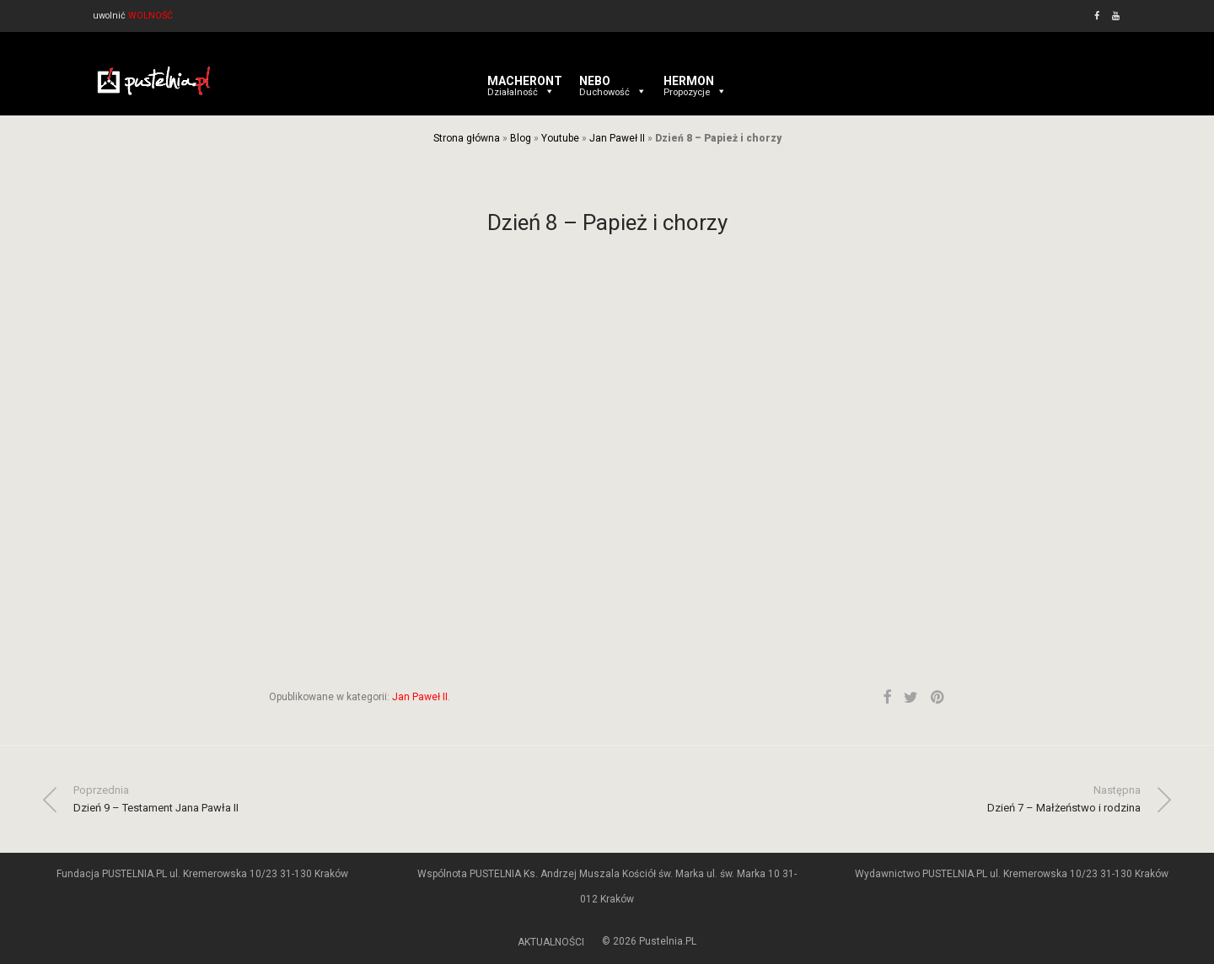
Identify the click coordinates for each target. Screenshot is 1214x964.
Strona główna (466, 138)
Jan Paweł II (617, 138)
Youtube (560, 138)
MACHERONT (524, 81)
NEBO (613, 81)
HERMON (695, 81)
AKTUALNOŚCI (551, 942)
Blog (520, 138)
